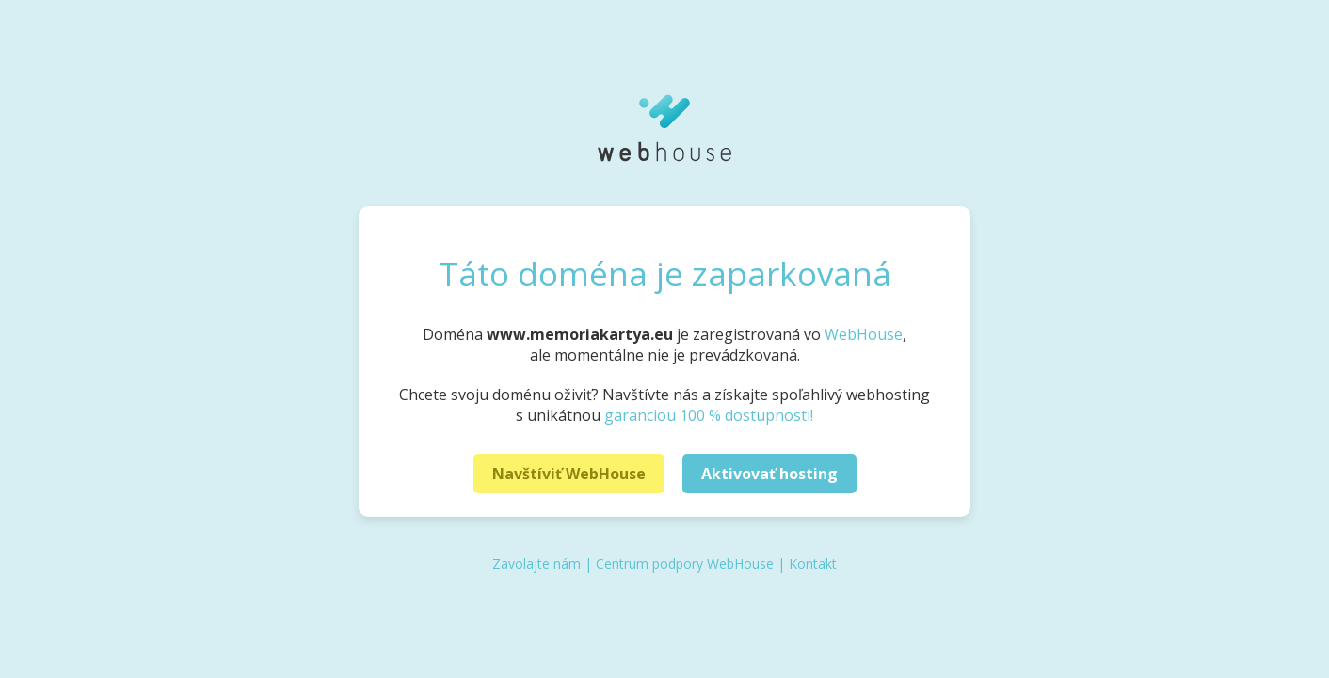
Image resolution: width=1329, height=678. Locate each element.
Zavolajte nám (536, 564)
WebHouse (864, 334)
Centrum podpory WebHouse (685, 564)
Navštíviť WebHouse (569, 473)
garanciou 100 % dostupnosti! (708, 415)
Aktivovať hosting (769, 473)
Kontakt (813, 564)
